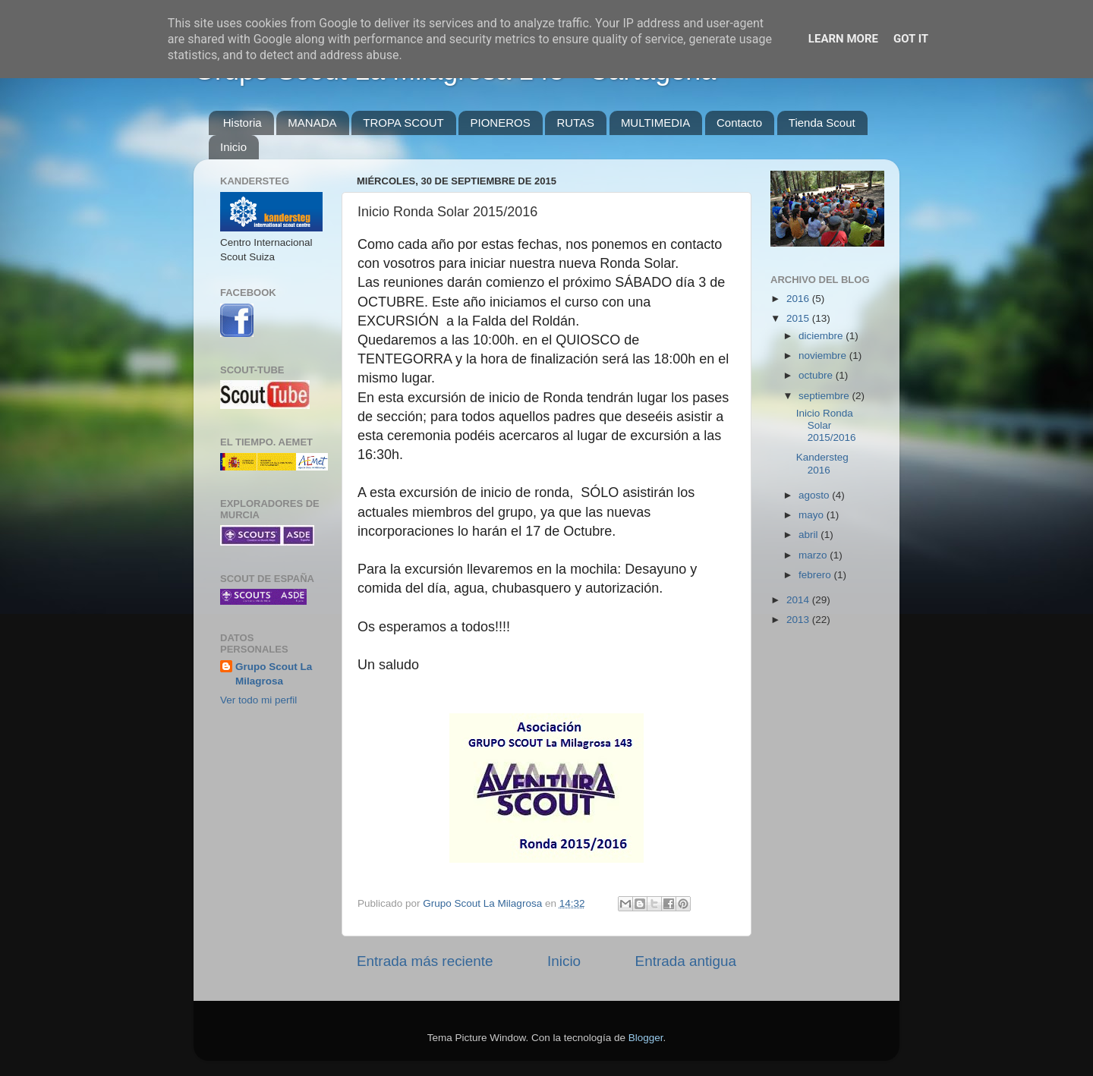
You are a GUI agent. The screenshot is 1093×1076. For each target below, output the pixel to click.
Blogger (645, 1037)
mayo (812, 515)
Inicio (233, 146)
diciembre (822, 335)
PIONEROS (500, 122)
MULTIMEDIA (655, 122)
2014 (799, 600)
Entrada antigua (685, 961)
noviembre (823, 355)
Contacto (739, 122)
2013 (799, 619)
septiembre (825, 395)
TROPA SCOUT (403, 122)
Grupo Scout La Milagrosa (273, 674)
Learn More (843, 39)
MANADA (312, 122)
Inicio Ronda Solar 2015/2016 (826, 425)
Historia (242, 122)
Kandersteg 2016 (822, 463)
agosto (815, 495)
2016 (799, 298)
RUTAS (575, 122)
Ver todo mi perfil (258, 700)
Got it (910, 39)
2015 (799, 318)
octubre (817, 375)
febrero (816, 574)
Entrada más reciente (425, 961)
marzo (814, 555)
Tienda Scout (822, 122)
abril (809, 534)
